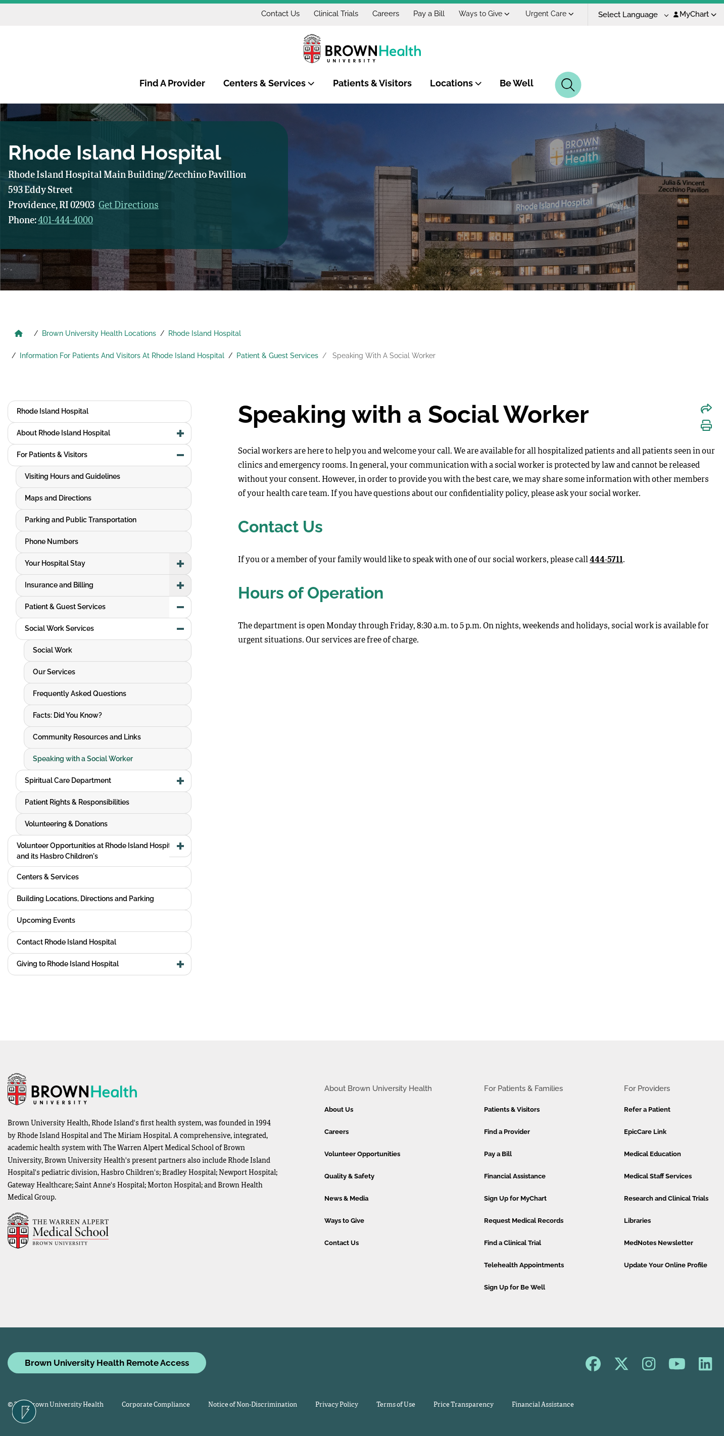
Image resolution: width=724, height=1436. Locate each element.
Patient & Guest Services (277, 356)
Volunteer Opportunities (362, 1154)
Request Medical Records (523, 1220)
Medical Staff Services (658, 1176)
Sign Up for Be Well (514, 1287)
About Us (338, 1109)
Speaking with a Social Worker (83, 759)
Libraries (637, 1220)
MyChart (694, 14)
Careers (385, 13)
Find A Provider (172, 83)
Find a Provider (507, 1131)
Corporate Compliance (156, 1405)
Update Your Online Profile (665, 1265)
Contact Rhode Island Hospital (66, 942)
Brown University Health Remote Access (107, 1363)
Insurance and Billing (59, 585)
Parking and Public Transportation (80, 520)
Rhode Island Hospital (204, 333)
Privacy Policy (336, 1405)
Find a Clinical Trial (512, 1243)
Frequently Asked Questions (79, 693)
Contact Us (280, 13)
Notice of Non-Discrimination (252, 1405)
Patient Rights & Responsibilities (77, 802)
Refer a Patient (647, 1109)
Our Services (54, 672)
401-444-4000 (65, 220)
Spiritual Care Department (68, 780)
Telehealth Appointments (524, 1265)
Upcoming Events (46, 920)
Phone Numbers (51, 541)
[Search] (568, 85)
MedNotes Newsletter (658, 1243)
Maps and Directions (58, 498)
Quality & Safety (349, 1176)
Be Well (517, 83)
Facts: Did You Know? (67, 715)
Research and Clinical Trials (666, 1198)
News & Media (346, 1198)
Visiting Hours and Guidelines (72, 476)
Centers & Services (269, 83)
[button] (180, 433)
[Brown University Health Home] (19, 334)
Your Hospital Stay (55, 563)
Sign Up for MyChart (515, 1198)
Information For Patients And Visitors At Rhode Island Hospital (122, 356)
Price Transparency (463, 1405)
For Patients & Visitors (52, 455)
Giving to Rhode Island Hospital (68, 964)
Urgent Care (549, 14)
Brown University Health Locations (99, 333)
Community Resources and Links (87, 737)
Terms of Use (395, 1405)
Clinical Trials (336, 13)
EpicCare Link (645, 1131)
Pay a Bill (429, 13)
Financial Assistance (515, 1176)
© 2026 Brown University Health (56, 1405)
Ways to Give (484, 14)
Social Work (52, 650)
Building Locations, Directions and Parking (85, 899)
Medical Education (652, 1154)
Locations (456, 83)
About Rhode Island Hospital (63, 433)
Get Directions (129, 205)
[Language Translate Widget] (629, 15)
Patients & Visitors (372, 83)
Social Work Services (59, 628)
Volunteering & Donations (66, 824)
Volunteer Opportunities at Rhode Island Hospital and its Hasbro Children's (97, 850)
